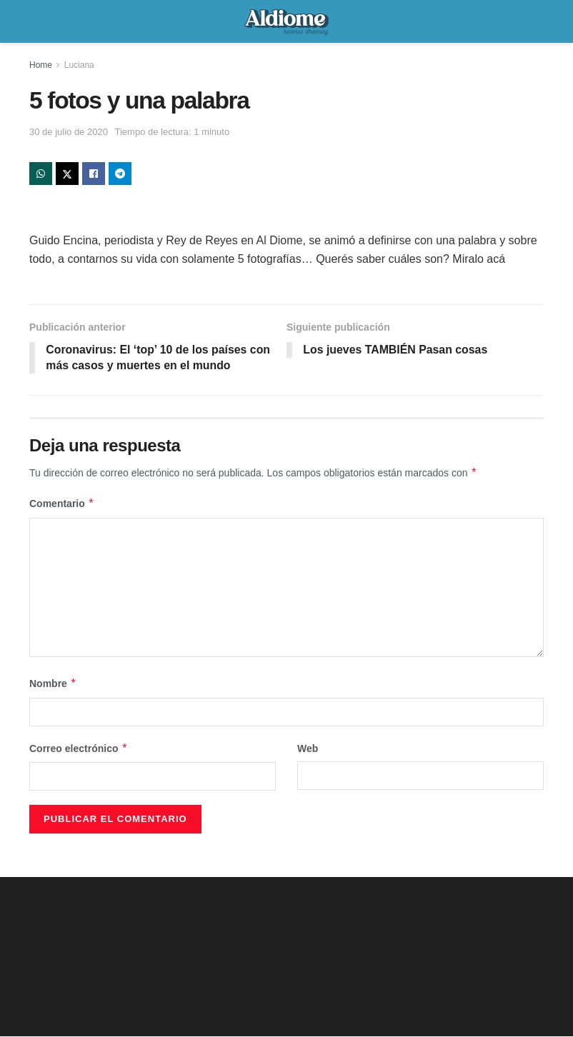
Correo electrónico (78, 748)
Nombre (52, 684)
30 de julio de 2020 (68, 131)
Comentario (61, 504)
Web (307, 748)
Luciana (79, 65)
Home (40, 65)
